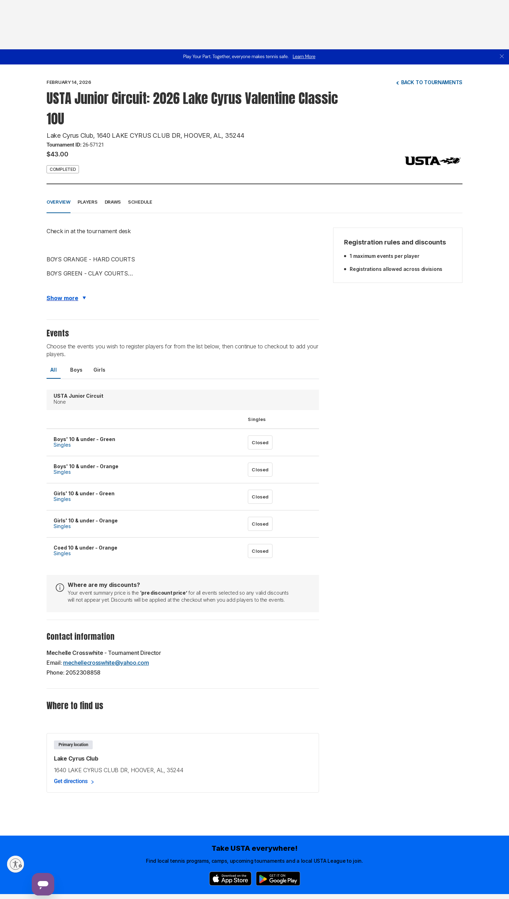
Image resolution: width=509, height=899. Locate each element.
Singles (62, 445)
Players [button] (88, 202)
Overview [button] (58, 202)
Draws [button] (113, 202)
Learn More (304, 57)
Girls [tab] (99, 370)
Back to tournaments (431, 82)
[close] (502, 57)
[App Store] (230, 879)
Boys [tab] (76, 370)
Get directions (71, 781)
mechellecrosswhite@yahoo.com (106, 662)
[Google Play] (278, 879)
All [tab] (53, 370)
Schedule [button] (140, 202)
